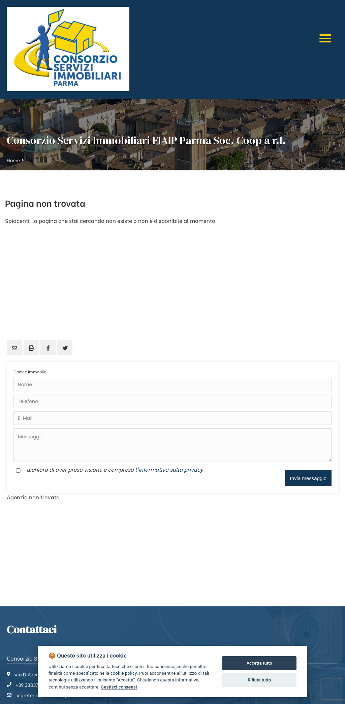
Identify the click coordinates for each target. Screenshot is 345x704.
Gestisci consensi (119, 687)
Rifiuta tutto (259, 679)
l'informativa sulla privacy (169, 469)
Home (13, 160)
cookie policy (123, 673)
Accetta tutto (259, 663)
